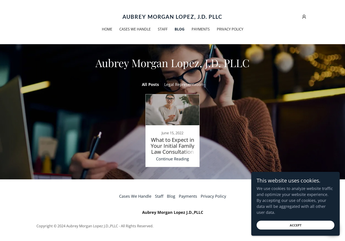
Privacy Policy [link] (230, 29)
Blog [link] (180, 29)
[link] (172, 17)
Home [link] (107, 29)
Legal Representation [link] (183, 84)
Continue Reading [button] (172, 158)
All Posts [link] (150, 84)
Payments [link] (201, 29)
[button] (304, 16)
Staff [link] (163, 29)
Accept (295, 225)
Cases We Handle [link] (135, 29)
